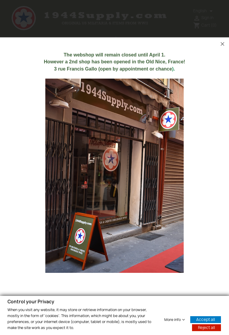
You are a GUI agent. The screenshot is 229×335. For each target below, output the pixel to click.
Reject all (206, 327)
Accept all (205, 319)
